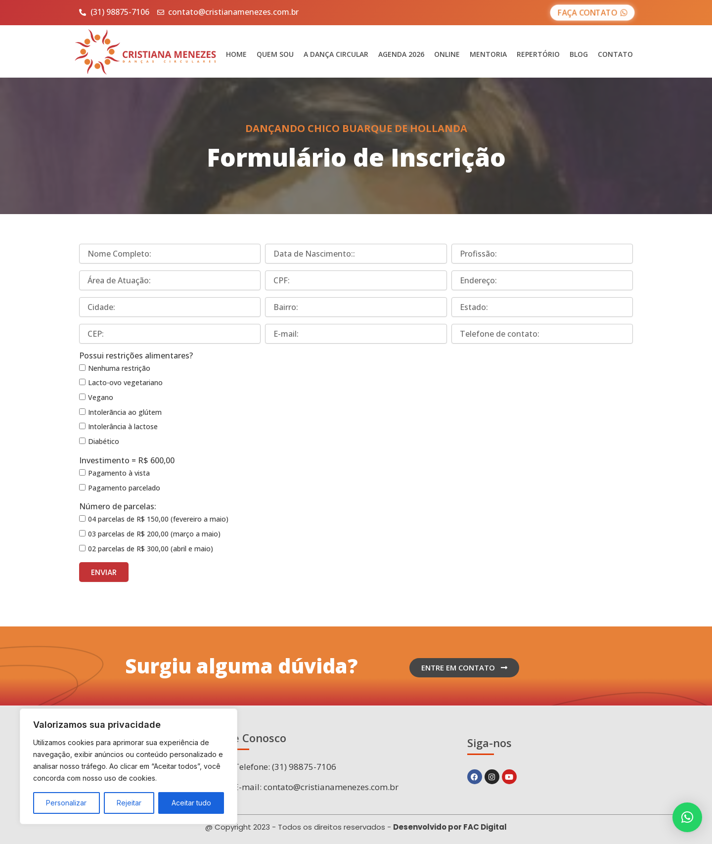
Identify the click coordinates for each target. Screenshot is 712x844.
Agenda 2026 (401, 54)
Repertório (538, 54)
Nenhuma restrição (119, 368)
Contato (615, 54)
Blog (579, 54)
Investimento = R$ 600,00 (127, 460)
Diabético (103, 441)
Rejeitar (129, 803)
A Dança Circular (336, 54)
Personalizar (66, 803)
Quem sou (275, 54)
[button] (687, 817)
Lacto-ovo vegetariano (125, 382)
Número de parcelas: (117, 506)
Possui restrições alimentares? (136, 355)
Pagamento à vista (119, 473)
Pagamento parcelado (124, 487)
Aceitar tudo (191, 803)
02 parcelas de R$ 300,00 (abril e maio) (150, 548)
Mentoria (488, 54)
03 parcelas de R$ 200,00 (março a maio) (154, 533)
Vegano (100, 397)
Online (447, 54)
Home (236, 54)
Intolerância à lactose (123, 426)
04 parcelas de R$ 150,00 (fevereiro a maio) (158, 519)
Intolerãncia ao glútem (125, 412)
